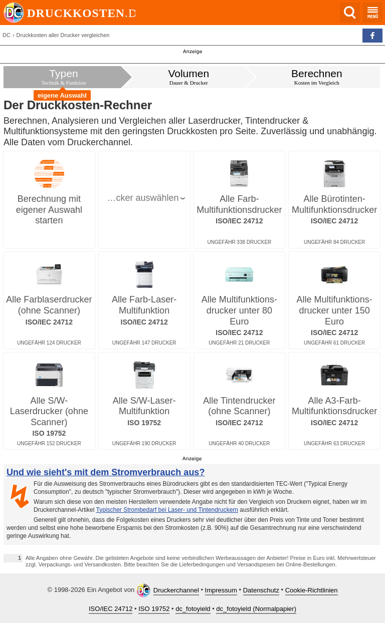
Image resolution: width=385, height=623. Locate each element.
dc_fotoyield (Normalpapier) (256, 608)
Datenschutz (261, 590)
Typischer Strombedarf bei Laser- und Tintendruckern (167, 509)
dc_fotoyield (192, 608)
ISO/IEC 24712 (110, 608)
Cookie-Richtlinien (311, 590)
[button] (372, 36)
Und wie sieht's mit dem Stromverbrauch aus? (106, 472)
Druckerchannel (176, 590)
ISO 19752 (153, 608)
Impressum (221, 590)
